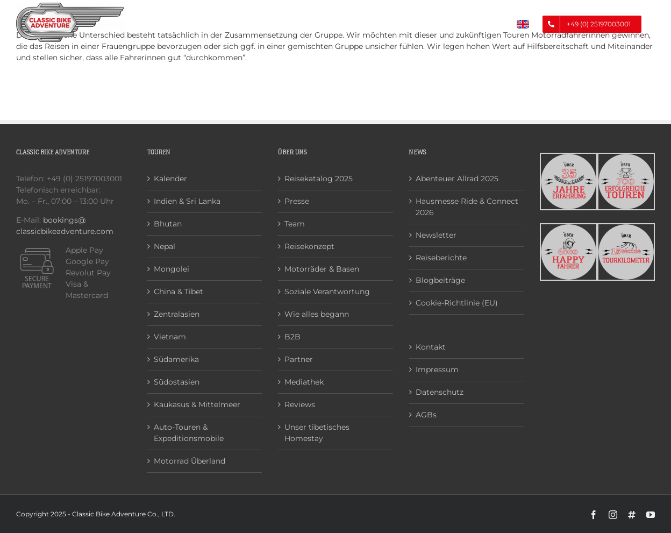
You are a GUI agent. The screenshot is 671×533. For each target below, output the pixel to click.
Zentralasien (176, 314)
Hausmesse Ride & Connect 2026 (467, 206)
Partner (298, 359)
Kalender (170, 178)
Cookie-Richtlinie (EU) (457, 303)
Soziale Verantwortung (327, 291)
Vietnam (170, 337)
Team (294, 224)
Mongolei (171, 269)
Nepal (164, 246)
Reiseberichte (441, 257)
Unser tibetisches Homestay (316, 432)
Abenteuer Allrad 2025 (457, 178)
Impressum (437, 369)
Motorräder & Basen (321, 269)
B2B (292, 337)
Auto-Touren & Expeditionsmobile (189, 432)
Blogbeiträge (440, 280)
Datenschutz (439, 392)
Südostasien (176, 382)
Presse (296, 201)
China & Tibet (178, 291)
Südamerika (176, 359)
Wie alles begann (316, 314)
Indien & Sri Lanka (187, 201)
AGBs (426, 415)
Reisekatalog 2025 (318, 178)
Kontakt (431, 347)
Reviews (299, 404)
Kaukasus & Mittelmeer (197, 404)
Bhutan (168, 224)
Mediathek (304, 382)
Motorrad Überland (189, 461)
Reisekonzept (309, 246)
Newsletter (436, 235)
